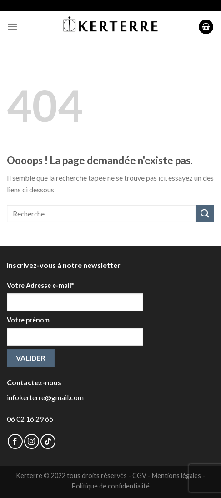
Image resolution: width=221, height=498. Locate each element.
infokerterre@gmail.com (45, 397)
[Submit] (205, 213)
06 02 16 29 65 (30, 418)
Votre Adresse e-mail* (40, 285)
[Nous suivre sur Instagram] (31, 441)
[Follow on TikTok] (47, 441)
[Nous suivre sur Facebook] (15, 441)
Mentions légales (176, 475)
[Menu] (12, 26)
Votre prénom (28, 320)
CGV (139, 475)
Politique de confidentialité (110, 486)
